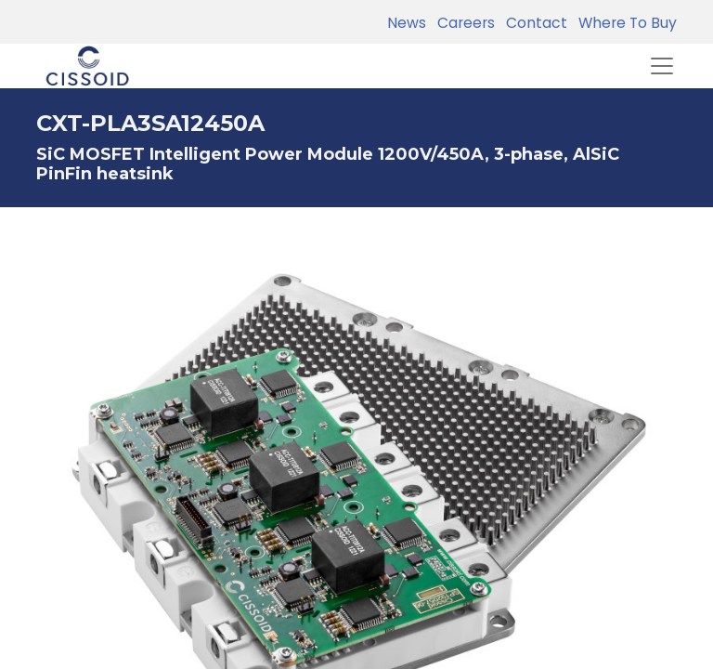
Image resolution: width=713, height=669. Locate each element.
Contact (533, 22)
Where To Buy (624, 22)
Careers (462, 22)
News (406, 22)
